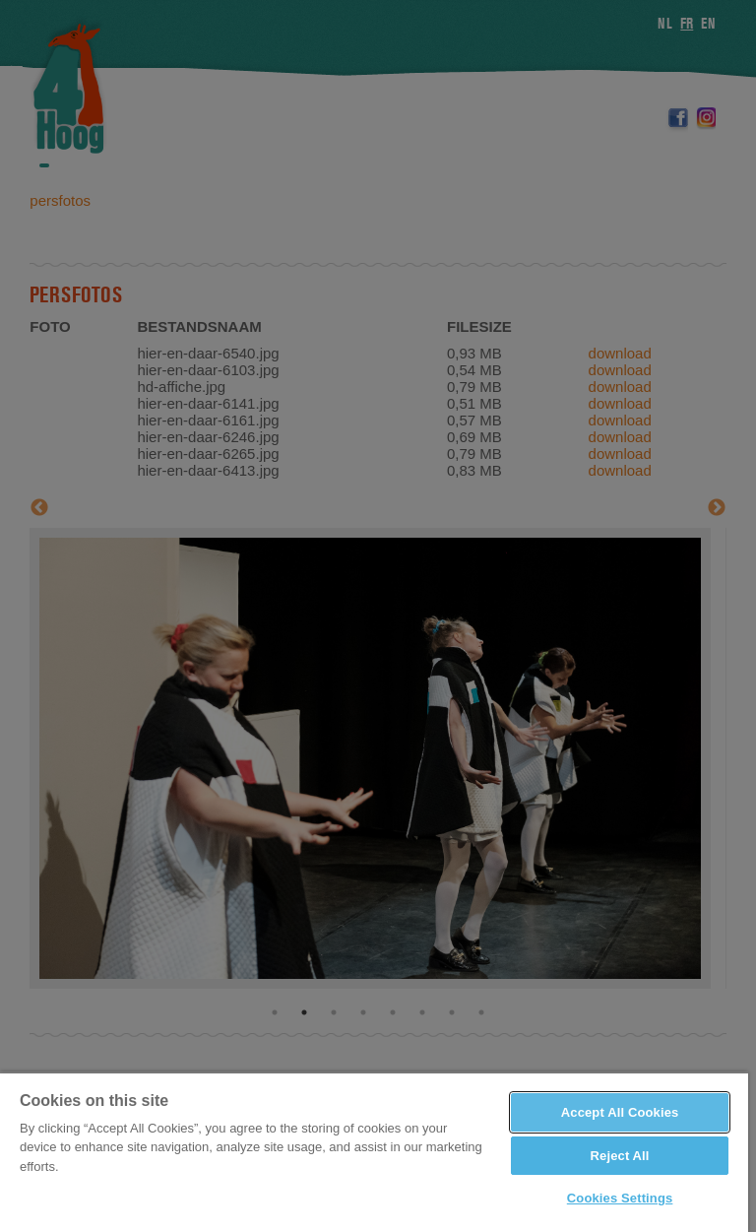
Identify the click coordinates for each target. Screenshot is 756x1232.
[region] (374, 1151)
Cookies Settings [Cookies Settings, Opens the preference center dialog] (620, 1198)
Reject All (620, 1155)
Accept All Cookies (620, 1112)
